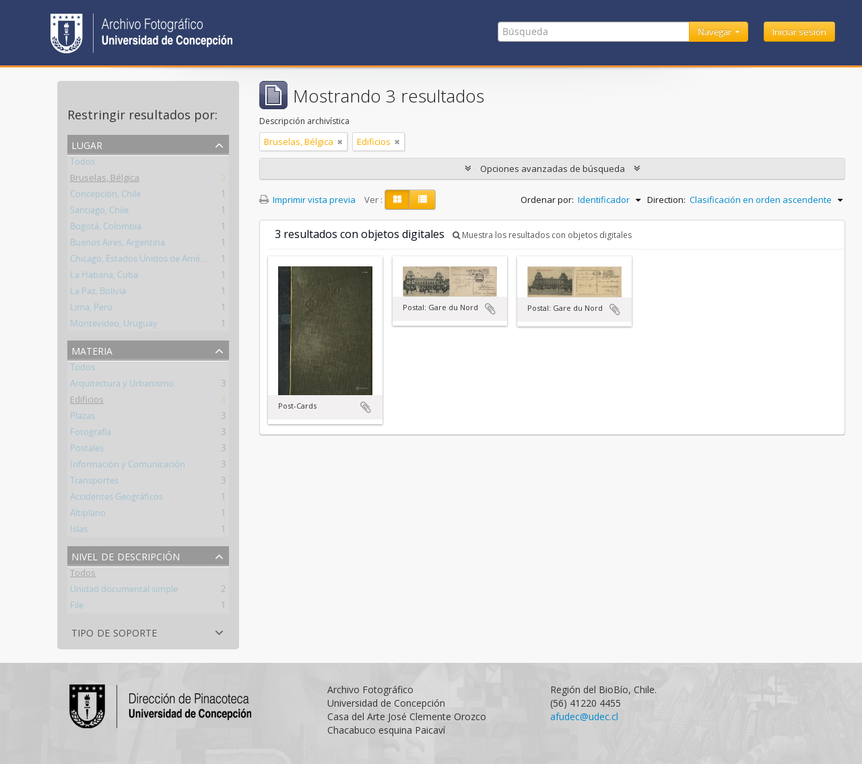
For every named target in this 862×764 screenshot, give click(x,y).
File (77, 607)
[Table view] (422, 199)
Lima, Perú (91, 309)
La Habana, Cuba (104, 277)
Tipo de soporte (114, 631)
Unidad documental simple (124, 591)
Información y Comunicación (127, 467)
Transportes (94, 483)
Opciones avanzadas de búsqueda (552, 169)
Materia (91, 350)
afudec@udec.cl (584, 716)
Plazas (82, 418)
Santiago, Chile (99, 212)
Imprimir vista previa (307, 200)
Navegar (715, 32)
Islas (79, 531)
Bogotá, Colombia (105, 229)
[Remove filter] (340, 141)
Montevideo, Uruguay (114, 326)
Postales (87, 450)
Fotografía (90, 434)
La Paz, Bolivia (98, 293)
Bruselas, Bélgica (104, 180)
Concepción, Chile (105, 196)
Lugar (86, 144)
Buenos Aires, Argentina (117, 245)
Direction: (666, 200)
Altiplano (88, 515)
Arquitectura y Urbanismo (122, 386)
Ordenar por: (547, 200)
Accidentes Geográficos (116, 499)
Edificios (87, 402)
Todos (82, 164)
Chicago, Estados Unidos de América (142, 261)
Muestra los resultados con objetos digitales (542, 235)
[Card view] (397, 199)
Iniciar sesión (799, 32)
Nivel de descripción (125, 555)
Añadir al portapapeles (365, 407)
